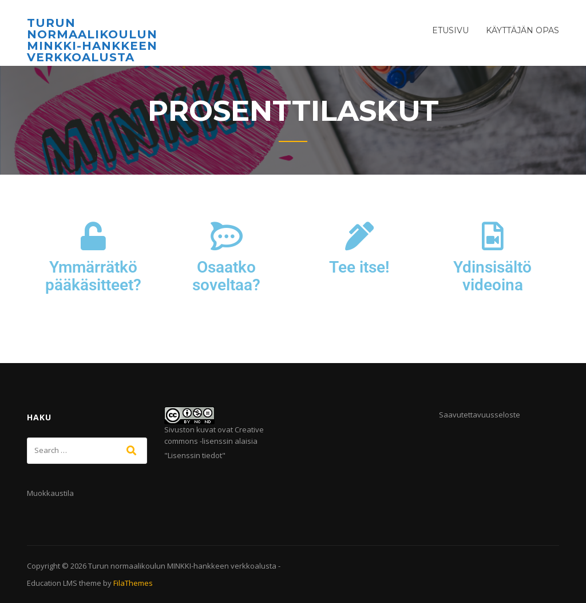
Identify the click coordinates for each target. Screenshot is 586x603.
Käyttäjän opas (522, 30)
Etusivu (450, 30)
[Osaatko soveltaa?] (226, 236)
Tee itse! (359, 267)
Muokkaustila (50, 493)
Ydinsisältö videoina (492, 276)
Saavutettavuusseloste (479, 414)
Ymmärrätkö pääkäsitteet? (93, 276)
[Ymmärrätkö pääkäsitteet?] (93, 236)
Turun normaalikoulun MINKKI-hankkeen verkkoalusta (92, 40)
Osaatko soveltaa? (226, 276)
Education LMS (52, 583)
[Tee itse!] (359, 236)
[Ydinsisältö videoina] (492, 236)
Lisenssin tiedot (195, 455)
